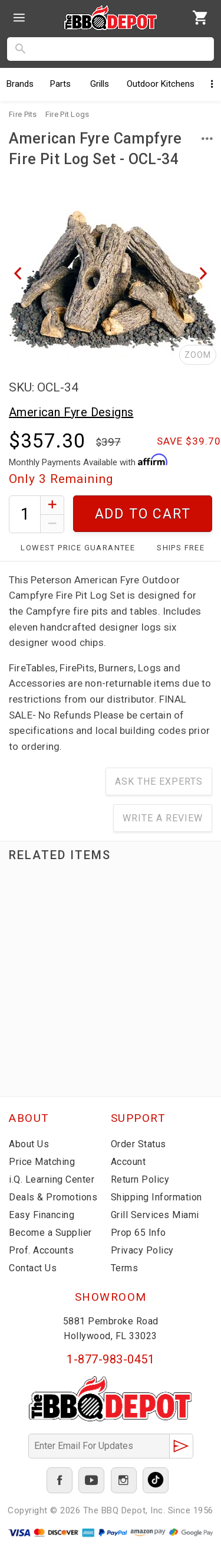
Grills (99, 84)
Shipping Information (156, 1197)
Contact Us (33, 1268)
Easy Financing (41, 1214)
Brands (20, 84)
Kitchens (160, 84)
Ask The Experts (159, 781)
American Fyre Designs (71, 412)
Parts (60, 84)
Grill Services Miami (155, 1214)
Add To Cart (143, 514)
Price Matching (42, 1161)
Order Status (138, 1144)
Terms (124, 1268)
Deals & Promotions (53, 1197)
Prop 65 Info (138, 1232)
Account (128, 1161)
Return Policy (140, 1179)
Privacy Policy (142, 1250)
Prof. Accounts (41, 1250)
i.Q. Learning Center (51, 1179)
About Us (29, 1144)
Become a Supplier (50, 1232)
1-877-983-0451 (110, 1359)
